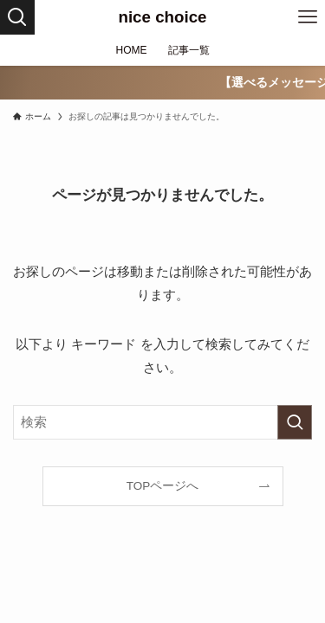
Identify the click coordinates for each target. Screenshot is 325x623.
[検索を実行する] (294, 422)
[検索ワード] (162, 422)
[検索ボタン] (17, 17)
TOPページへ (163, 485)
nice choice (162, 18)
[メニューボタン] (307, 17)
